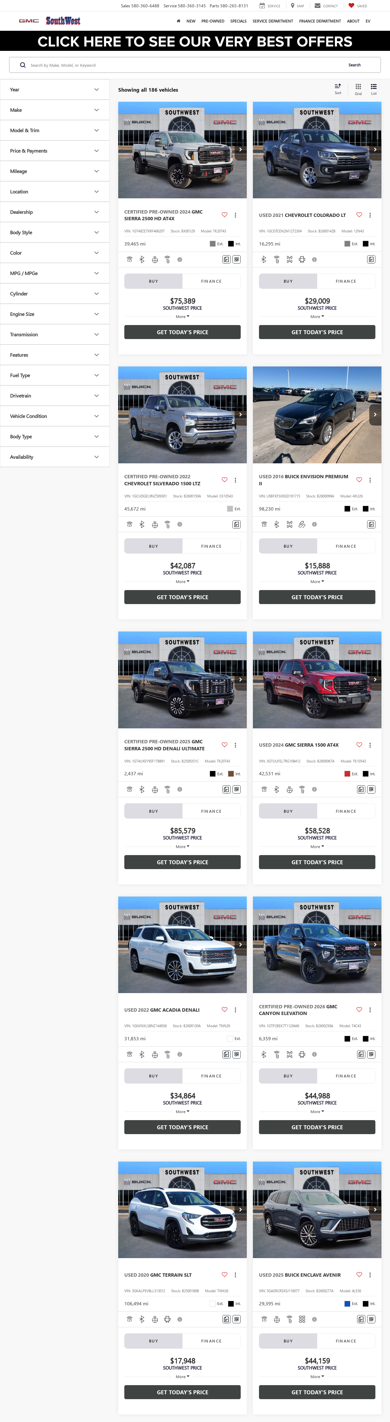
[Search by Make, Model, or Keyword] (186, 65)
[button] (241, 150)
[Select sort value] (340, 89)
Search (354, 64)
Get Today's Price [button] (182, 332)
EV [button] (368, 20)
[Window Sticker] (236, 259)
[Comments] (226, 259)
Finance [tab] (211, 281)
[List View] (373, 89)
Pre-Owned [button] (212, 20)
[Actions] (235, 215)
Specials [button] (238, 20)
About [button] (353, 20)
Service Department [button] (273, 20)
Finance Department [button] (320, 20)
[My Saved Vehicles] (358, 6)
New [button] (190, 20)
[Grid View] (357, 89)
